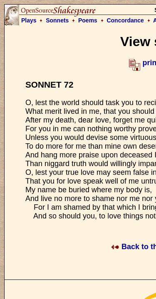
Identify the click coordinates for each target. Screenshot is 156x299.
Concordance (125, 20)
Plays (29, 20)
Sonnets (57, 20)
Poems (87, 20)
